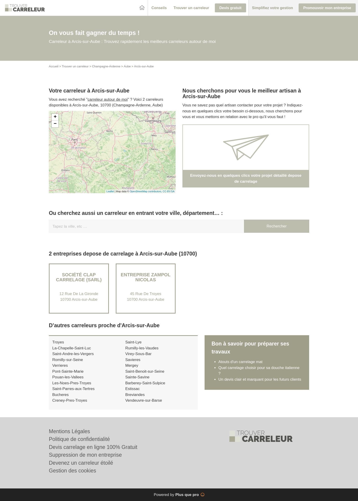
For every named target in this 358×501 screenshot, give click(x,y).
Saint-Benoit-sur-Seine (144, 371)
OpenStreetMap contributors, (146, 191)
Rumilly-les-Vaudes (141, 348)
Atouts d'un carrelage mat (240, 362)
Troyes (58, 342)
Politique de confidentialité (79, 439)
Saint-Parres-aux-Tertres (73, 389)
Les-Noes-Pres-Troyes (71, 383)
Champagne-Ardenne (106, 66)
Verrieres (60, 365)
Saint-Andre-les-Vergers (73, 354)
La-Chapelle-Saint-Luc (71, 348)
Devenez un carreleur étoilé (81, 463)
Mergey (131, 365)
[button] (159, 8)
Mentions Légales (69, 431)
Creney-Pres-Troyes (69, 400)
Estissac (132, 389)
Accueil (53, 66)
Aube (127, 66)
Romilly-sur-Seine (67, 360)
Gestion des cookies (72, 471)
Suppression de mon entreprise (85, 455)
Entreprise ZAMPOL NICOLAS (146, 277)
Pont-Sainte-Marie (68, 371)
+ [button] (55, 117)
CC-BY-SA (168, 191)
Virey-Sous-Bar (138, 354)
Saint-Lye (133, 342)
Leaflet (110, 191)
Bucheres (60, 395)
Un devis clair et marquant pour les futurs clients (259, 379)
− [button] (55, 124)
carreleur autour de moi (108, 99)
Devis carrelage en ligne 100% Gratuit (93, 447)
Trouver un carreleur (75, 66)
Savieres (132, 360)
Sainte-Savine (137, 377)
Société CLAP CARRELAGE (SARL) (79, 277)
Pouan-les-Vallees (68, 377)
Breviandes (135, 395)
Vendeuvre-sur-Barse (143, 400)
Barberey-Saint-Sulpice (145, 383)
